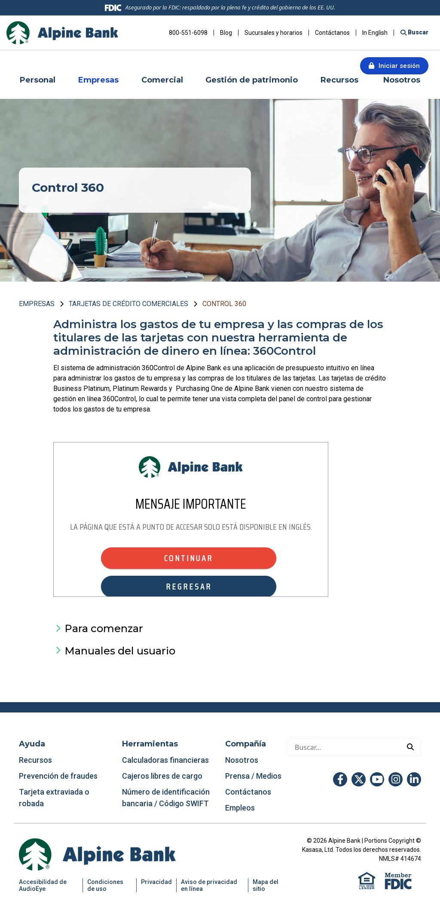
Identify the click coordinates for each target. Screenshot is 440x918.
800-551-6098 (188, 32)
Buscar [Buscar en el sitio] (417, 32)
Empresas (37, 304)
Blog (226, 32)
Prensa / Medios (253, 775)
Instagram (395, 779)
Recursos (36, 759)
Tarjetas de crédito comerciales (128, 304)
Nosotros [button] (401, 80)
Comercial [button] (162, 80)
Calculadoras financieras (165, 759)
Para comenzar (103, 628)
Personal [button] (37, 80)
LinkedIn (414, 779)
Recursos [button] (341, 80)
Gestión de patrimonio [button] (251, 80)
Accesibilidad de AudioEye (43, 885)
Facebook (340, 779)
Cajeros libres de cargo (162, 775)
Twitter (358, 779)
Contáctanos (332, 32)
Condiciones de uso (105, 885)
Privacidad (156, 881)
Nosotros (241, 759)
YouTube (377, 779)
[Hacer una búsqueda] (344, 747)
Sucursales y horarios (273, 32)
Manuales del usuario (119, 651)
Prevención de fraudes (58, 775)
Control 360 (224, 304)
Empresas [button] (98, 80)
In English (375, 32)
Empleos (240, 807)
